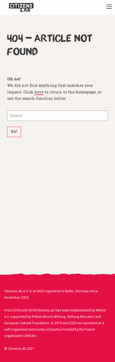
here (39, 91)
